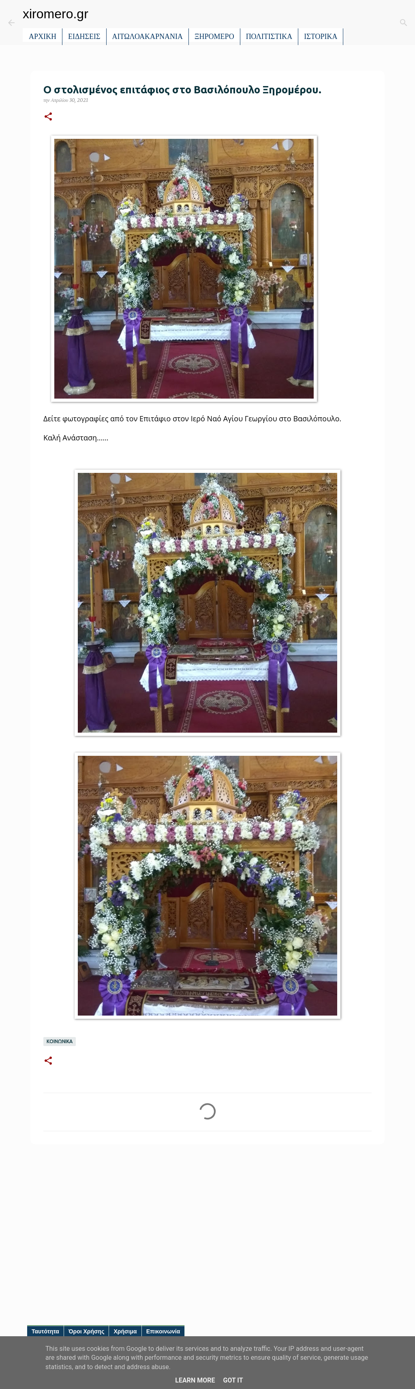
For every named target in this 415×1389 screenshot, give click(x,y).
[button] (48, 117)
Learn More (195, 1380)
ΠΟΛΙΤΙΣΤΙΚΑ (269, 36)
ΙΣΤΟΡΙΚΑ (320, 36)
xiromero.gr (55, 13)
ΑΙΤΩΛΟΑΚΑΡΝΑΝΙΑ (147, 36)
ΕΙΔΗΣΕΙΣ (84, 36)
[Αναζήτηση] (355, 22)
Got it (233, 1380)
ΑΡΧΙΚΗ (42, 36)
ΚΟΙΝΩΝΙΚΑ (60, 1041)
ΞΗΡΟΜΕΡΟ (214, 36)
